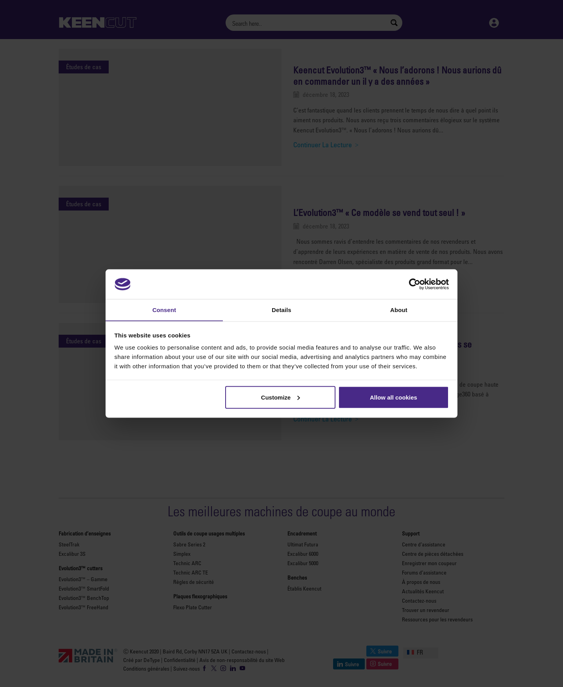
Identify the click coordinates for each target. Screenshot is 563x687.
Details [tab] (281, 309)
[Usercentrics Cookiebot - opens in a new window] (414, 284)
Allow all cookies (393, 397)
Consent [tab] (164, 309)
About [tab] (398, 309)
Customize (280, 397)
